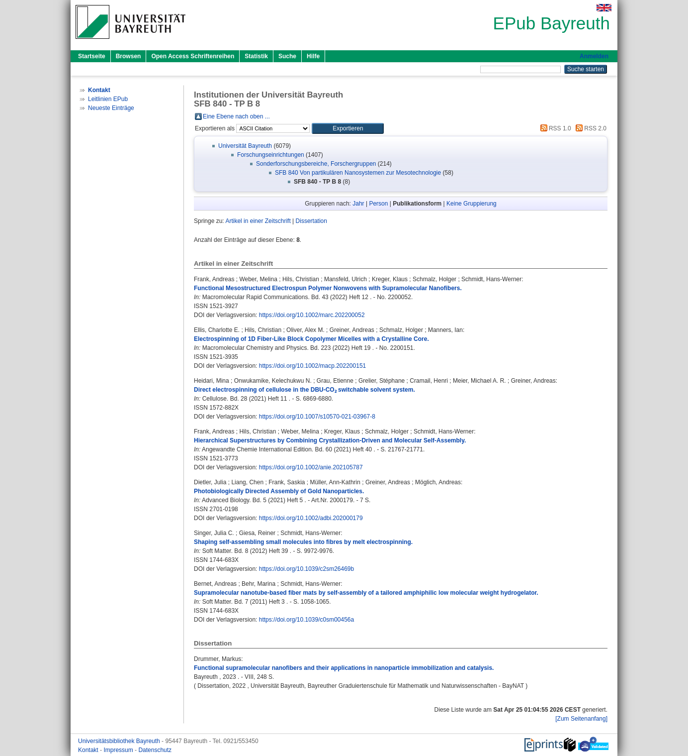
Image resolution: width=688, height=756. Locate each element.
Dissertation (311, 220)
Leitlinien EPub (108, 99)
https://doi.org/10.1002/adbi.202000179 (311, 518)
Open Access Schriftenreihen (192, 56)
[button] (348, 128)
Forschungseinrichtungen (270, 154)
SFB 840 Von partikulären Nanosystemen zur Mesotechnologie (358, 172)
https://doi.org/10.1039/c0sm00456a (306, 619)
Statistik (256, 56)
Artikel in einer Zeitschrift (257, 220)
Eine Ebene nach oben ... (236, 116)
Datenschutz (155, 750)
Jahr (358, 203)
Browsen (128, 56)
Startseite (91, 56)
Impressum (119, 750)
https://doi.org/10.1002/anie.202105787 (311, 467)
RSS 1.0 (554, 128)
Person (378, 203)
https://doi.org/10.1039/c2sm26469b (306, 568)
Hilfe (313, 56)
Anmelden (594, 56)
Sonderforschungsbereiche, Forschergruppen (316, 163)
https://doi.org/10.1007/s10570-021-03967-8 (317, 416)
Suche (287, 56)
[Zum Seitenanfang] (581, 718)
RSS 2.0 (589, 128)
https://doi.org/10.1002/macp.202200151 (312, 365)
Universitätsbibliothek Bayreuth (120, 741)
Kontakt (89, 750)
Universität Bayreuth (245, 145)
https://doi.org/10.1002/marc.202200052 (312, 315)
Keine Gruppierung (471, 203)
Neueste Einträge (111, 108)
